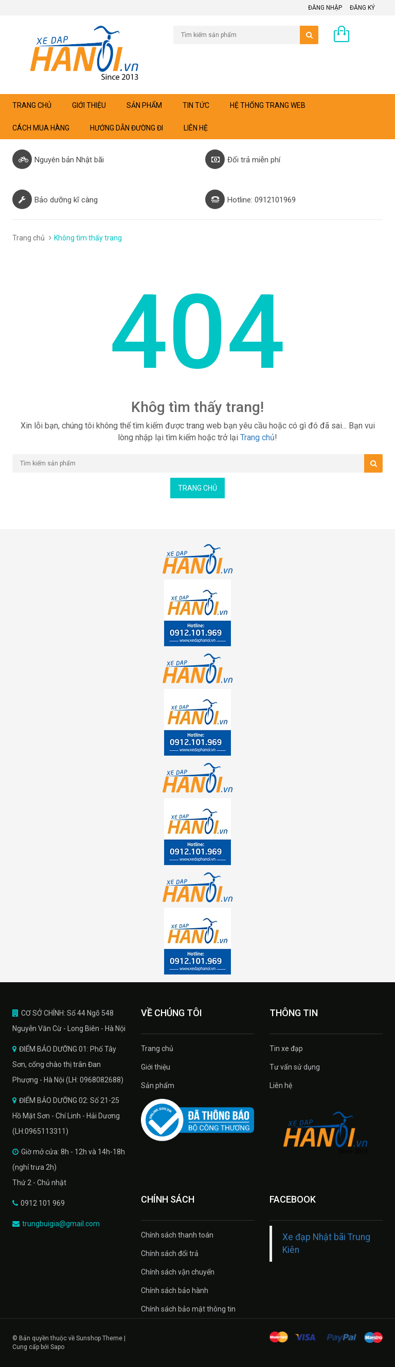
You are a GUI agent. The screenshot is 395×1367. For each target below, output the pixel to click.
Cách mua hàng (40, 128)
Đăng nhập (325, 7)
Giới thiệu (89, 105)
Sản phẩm (157, 1085)
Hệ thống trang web (268, 105)
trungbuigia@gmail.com (61, 1224)
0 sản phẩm (363, 36)
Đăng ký (362, 7)
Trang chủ (31, 105)
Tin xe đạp (286, 1048)
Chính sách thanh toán (177, 1235)
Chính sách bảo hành (174, 1290)
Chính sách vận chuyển (177, 1272)
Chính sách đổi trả (170, 1253)
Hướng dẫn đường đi (126, 128)
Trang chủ (157, 1048)
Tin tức (196, 105)
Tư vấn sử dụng (295, 1067)
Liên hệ (196, 128)
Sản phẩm (144, 105)
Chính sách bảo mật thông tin (188, 1309)
